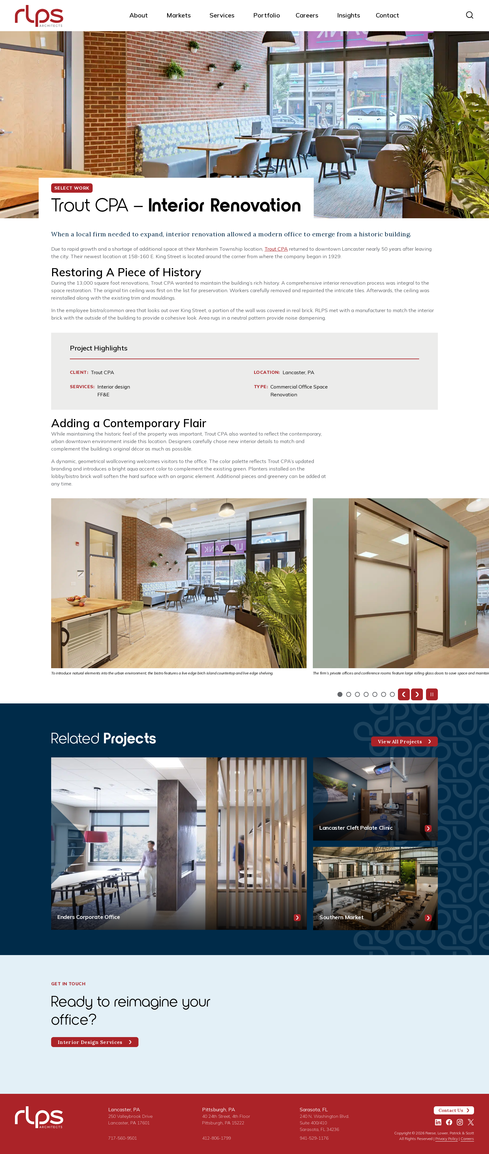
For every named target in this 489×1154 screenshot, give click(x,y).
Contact (387, 15)
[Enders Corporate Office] (179, 843)
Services (222, 15)
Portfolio (266, 15)
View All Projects (404, 741)
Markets (179, 15)
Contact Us (454, 1110)
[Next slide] (417, 694)
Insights (348, 15)
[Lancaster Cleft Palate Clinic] (375, 799)
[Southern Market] (375, 888)
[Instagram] (460, 1122)
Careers (307, 15)
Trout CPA (276, 249)
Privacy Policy (446, 1138)
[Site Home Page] (39, 17)
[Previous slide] (404, 694)
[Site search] (469, 15)
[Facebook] (449, 1122)
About (138, 15)
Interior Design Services (95, 1042)
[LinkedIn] (438, 1122)
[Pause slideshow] (432, 694)
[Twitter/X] (471, 1122)
